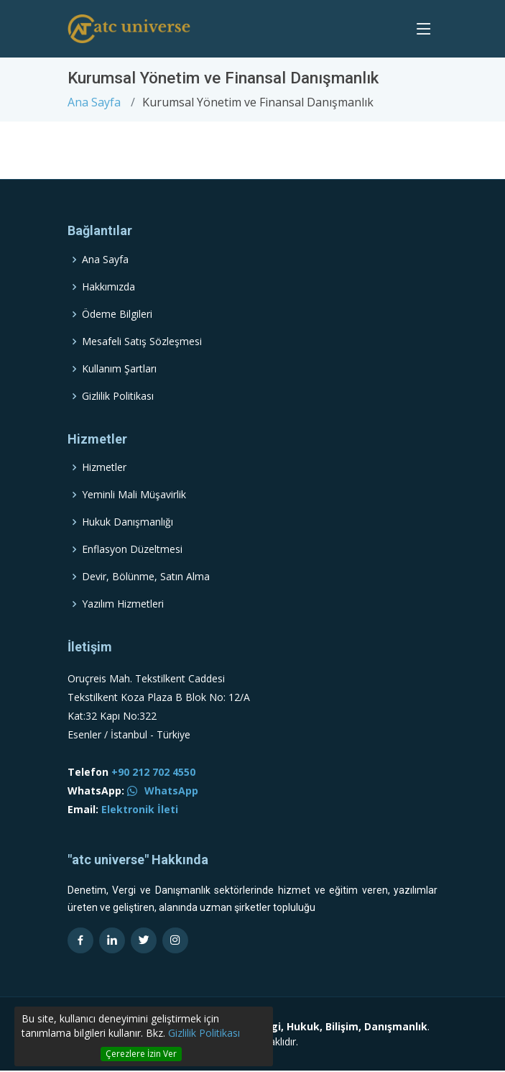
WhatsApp (162, 790)
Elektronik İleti (139, 809)
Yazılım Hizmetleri (123, 604)
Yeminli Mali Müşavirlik (134, 495)
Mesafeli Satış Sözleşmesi (142, 341)
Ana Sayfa (94, 102)
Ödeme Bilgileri (117, 314)
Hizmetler (104, 467)
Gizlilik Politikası (204, 1033)
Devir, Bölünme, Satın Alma (146, 577)
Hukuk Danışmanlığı (127, 522)
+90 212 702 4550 (153, 772)
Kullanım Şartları (119, 369)
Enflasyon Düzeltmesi (132, 549)
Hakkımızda (108, 287)
